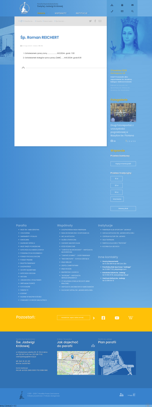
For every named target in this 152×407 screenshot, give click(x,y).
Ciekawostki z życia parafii (30, 280)
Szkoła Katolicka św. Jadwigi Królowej (118, 233)
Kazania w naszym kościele (30, 297)
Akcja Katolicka (67, 236)
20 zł (116, 185)
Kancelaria (24, 240)
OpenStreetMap (83, 374)
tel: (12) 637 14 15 (22, 354)
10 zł (116, 179)
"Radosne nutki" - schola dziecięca (75, 259)
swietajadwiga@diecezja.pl (26, 357)
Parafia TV (24, 290)
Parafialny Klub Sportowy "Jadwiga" (116, 230)
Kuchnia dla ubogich (110, 246)
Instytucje (82, 13)
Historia (23, 277)
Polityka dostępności (52, 396)
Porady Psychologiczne (30, 256)
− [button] (60, 357)
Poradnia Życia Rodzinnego (31, 253)
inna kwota (117, 199)
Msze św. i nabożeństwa (29, 230)
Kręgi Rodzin (66, 269)
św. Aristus (123, 88)
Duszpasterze (25, 266)
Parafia (42, 13)
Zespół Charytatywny (69, 265)
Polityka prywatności (35, 396)
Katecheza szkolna (27, 273)
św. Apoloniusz (119, 86)
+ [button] (60, 354)
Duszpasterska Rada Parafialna (73, 230)
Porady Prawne (26, 260)
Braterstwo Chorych (70, 272)
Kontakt (23, 293)
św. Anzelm (121, 85)
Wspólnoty (61, 13)
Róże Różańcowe (68, 246)
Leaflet (75, 374)
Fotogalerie (25, 287)
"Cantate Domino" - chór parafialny (75, 255)
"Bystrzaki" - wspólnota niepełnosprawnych (70, 276)
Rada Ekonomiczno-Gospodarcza (75, 233)
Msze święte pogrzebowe (48, 21)
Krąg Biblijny (66, 262)
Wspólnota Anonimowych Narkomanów (77, 287)
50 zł (116, 192)
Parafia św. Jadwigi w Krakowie (28, 21)
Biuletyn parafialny (27, 263)
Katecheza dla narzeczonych (32, 250)
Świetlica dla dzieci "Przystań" (114, 243)
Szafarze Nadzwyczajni (70, 243)
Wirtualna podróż (27, 283)
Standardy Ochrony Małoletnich (33, 300)
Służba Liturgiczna (68, 240)
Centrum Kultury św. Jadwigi (113, 236)
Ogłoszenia (25, 233)
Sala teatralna (108, 240)
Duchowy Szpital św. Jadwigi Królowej (77, 290)
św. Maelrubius (123, 90)
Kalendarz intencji (27, 243)
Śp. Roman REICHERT (60, 21)
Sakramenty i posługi (28, 236)
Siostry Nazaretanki (28, 270)
